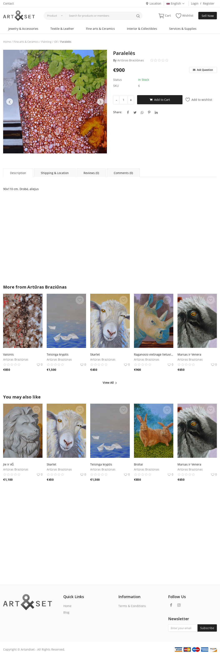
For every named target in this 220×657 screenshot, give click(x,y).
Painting (46, 42)
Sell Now (208, 16)
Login (195, 3)
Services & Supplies (182, 29)
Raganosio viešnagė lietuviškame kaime (153, 354)
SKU (116, 86)
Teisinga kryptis (58, 354)
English (175, 3)
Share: (117, 112)
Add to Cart (160, 100)
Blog (66, 612)
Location (153, 3)
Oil (56, 42)
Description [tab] (18, 173)
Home (7, 42)
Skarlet (95, 354)
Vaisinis (8, 354)
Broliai (138, 464)
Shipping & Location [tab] (55, 173)
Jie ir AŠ (8, 464)
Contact (8, 3)
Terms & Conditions (132, 606)
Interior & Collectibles (142, 29)
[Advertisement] (110, 243)
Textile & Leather (62, 29)
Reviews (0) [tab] (91, 173)
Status (117, 80)
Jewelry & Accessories (23, 29)
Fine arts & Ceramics (100, 29)
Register (208, 3)
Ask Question (203, 70)
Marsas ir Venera (189, 354)
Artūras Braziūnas (130, 60)
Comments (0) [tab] (123, 173)
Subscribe (207, 628)
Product (52, 15)
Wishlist (184, 16)
